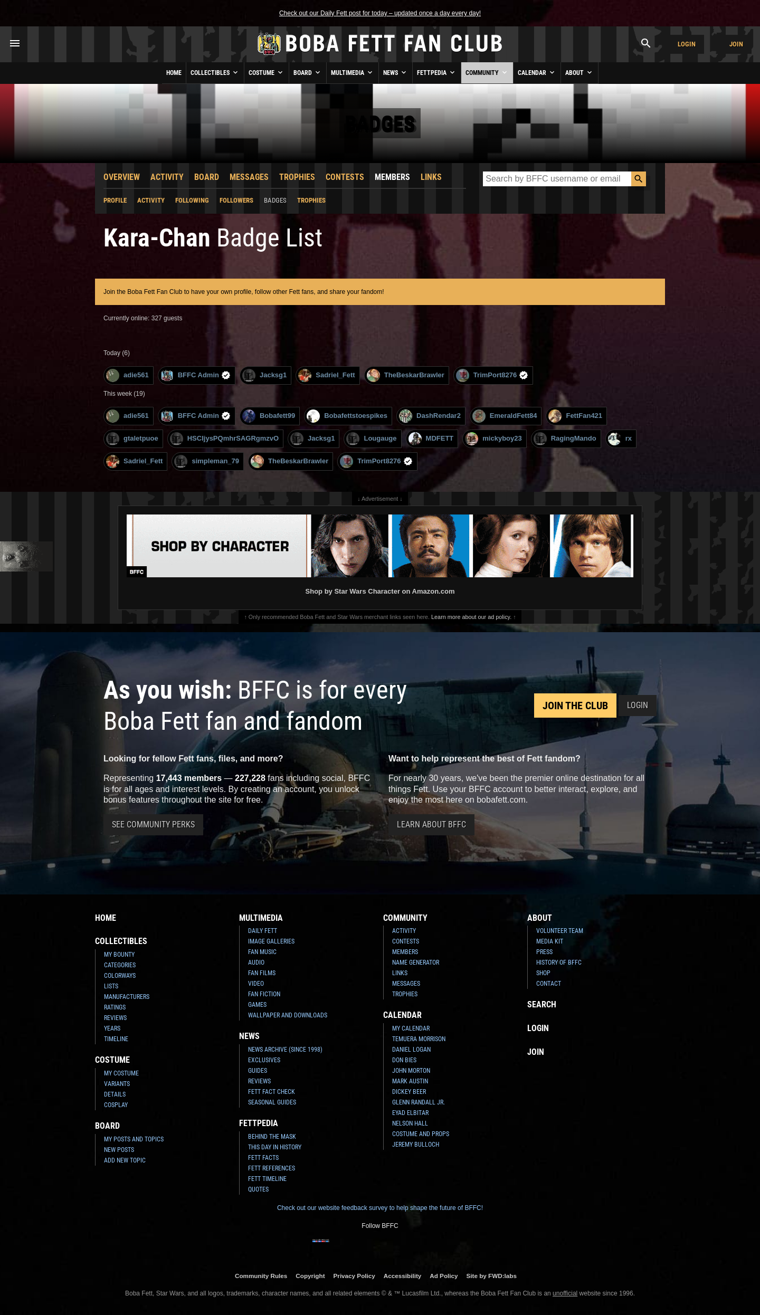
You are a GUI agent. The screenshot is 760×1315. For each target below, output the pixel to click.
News (395, 72)
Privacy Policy (354, 1275)
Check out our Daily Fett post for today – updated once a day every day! (380, 13)
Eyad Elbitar (410, 1113)
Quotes (258, 1189)
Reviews (115, 1018)
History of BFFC (559, 962)
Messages (249, 177)
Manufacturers (126, 996)
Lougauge (371, 438)
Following (192, 200)
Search (541, 1004)
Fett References (271, 1168)
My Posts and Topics (134, 1139)
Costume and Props (420, 1134)
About (579, 72)
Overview (121, 177)
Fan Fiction (264, 994)
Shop (543, 973)
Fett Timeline (267, 1179)
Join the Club (575, 705)
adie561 (127, 375)
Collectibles (215, 72)
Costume (266, 72)
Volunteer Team (559, 931)
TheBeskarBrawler (405, 375)
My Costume (121, 1073)
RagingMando (565, 438)
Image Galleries (271, 941)
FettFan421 (575, 416)
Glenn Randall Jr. (418, 1102)
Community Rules (261, 1275)
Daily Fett (262, 931)
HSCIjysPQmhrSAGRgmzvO (224, 438)
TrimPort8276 (492, 375)
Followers (236, 200)
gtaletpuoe (132, 438)
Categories (120, 965)
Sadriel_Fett (326, 375)
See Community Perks (153, 825)
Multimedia (352, 72)
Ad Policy (444, 1275)
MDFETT (431, 438)
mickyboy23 (493, 438)
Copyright (310, 1275)
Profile (115, 200)
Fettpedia (437, 72)
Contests (345, 177)
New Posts (119, 1150)
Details (115, 1094)
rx (620, 438)
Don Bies (404, 1060)
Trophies (297, 177)
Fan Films (262, 973)
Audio (256, 962)
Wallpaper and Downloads (287, 1015)
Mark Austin (410, 1081)
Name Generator (415, 962)
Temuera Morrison (418, 1039)
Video (256, 983)
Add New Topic (125, 1160)
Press (544, 952)
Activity (167, 177)
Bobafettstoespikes (347, 416)
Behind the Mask (272, 1136)
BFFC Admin (195, 375)
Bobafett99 (268, 416)
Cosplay (116, 1105)
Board (307, 72)
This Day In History (274, 1147)
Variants (117, 1084)
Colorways (120, 975)
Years (112, 1028)
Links (431, 177)
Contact (548, 983)
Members (392, 177)
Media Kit (549, 941)
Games (257, 1004)
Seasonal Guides (272, 1102)
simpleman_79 (206, 461)
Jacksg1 (264, 375)
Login (687, 44)
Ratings (115, 1007)
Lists (111, 986)
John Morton (411, 1070)
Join (736, 44)
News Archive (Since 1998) (285, 1049)
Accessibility (402, 1275)
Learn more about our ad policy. (471, 617)
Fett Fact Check (271, 1091)
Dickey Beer (409, 1091)
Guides (257, 1070)
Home (174, 73)
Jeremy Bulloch (415, 1144)
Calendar (537, 72)
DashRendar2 (430, 416)
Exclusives (264, 1060)
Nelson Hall (410, 1123)
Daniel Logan (411, 1049)
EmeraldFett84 (504, 416)
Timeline (116, 1039)
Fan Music (262, 952)
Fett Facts (263, 1157)
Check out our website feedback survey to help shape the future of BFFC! (380, 1208)
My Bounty (119, 954)
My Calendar (411, 1028)
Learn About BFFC (431, 825)
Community (487, 72)
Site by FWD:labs (492, 1275)
